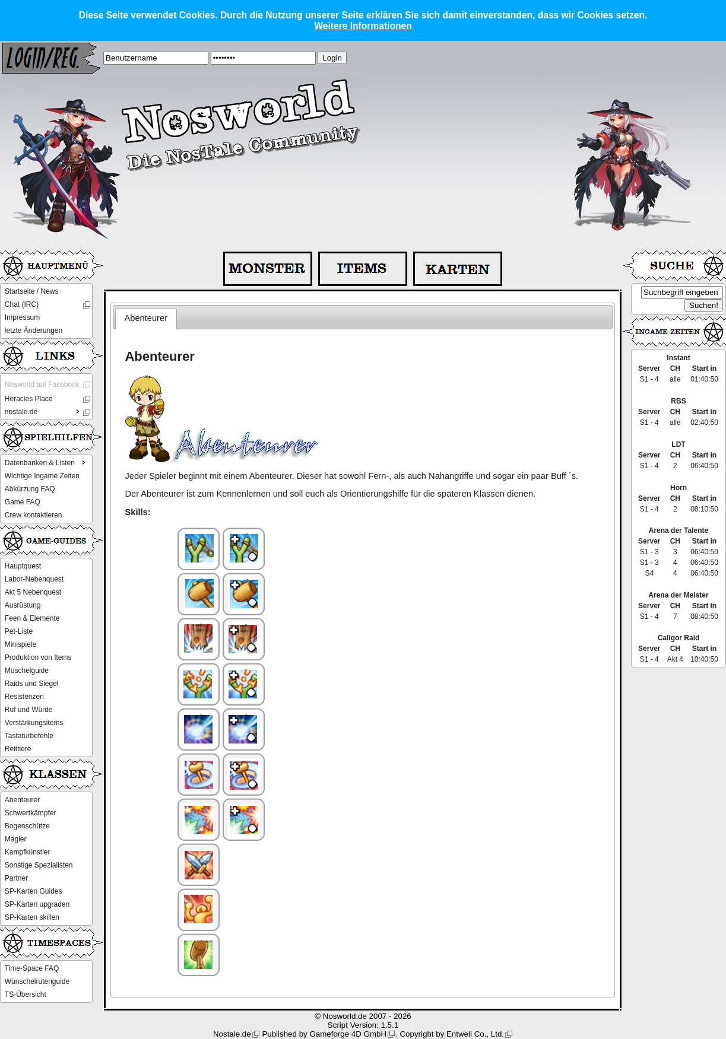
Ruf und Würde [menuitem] (29, 710)
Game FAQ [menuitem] (22, 502)
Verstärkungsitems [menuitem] (34, 723)
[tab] (146, 318)
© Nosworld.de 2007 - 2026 (363, 1016)
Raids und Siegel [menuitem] (32, 683)
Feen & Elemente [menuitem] (32, 618)
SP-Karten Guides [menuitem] (33, 891)
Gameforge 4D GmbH (347, 1034)
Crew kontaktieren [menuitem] (33, 515)
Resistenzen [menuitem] (24, 696)
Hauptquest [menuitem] (23, 566)
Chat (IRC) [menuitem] (22, 304)
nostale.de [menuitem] (43, 411)
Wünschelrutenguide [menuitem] (37, 981)
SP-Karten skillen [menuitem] (32, 917)
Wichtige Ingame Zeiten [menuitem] (42, 476)
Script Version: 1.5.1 (363, 1025)
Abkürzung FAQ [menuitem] (30, 489)
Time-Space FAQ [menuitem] (32, 968)
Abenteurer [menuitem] (22, 800)
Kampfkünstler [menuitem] (27, 852)
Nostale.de (232, 1034)
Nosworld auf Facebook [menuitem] (42, 384)
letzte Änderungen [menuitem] (33, 330)
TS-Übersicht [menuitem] (25, 994)
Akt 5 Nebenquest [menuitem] (33, 592)
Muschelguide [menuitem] (27, 670)
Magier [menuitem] (16, 839)
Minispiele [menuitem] (20, 644)
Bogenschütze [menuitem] (27, 826)
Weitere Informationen (362, 26)
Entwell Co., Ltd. (475, 1034)
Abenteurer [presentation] (146, 318)
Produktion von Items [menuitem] (38, 657)
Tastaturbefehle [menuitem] (29, 736)
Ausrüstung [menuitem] (23, 605)
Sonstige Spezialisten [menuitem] (39, 865)
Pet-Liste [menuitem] (19, 631)
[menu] (46, 311)
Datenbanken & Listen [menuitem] (46, 462)
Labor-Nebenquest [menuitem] (34, 579)
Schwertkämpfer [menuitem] (30, 813)
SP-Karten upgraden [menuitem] (37, 904)
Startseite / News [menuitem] (32, 291)
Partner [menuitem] (16, 878)
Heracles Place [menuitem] (29, 399)
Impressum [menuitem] (22, 317)
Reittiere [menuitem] (18, 749)
